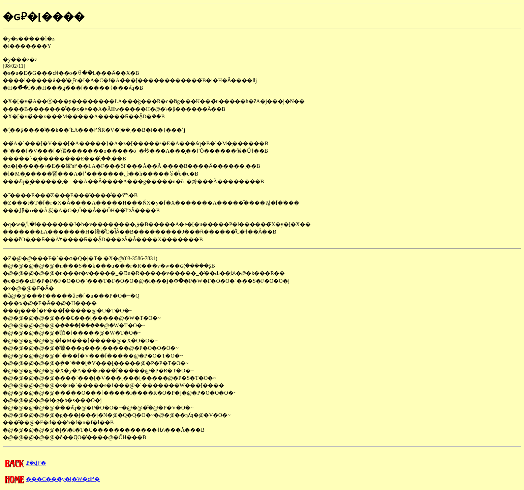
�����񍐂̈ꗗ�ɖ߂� (24, 463)
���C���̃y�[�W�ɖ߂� (51, 479)
